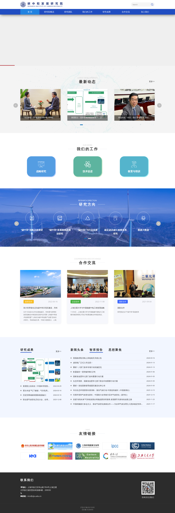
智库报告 (96, 350)
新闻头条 (77, 350)
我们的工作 (87, 11)
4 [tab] (93, 124)
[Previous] (15, 105)
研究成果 (107, 11)
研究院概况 (49, 11)
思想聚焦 (115, 350)
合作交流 (126, 11)
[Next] (159, 105)
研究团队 (68, 11)
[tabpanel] (40, 105)
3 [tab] (89, 124)
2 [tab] (85, 124)
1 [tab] (81, 124)
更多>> (58, 351)
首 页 (30, 11)
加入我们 (145, 11)
